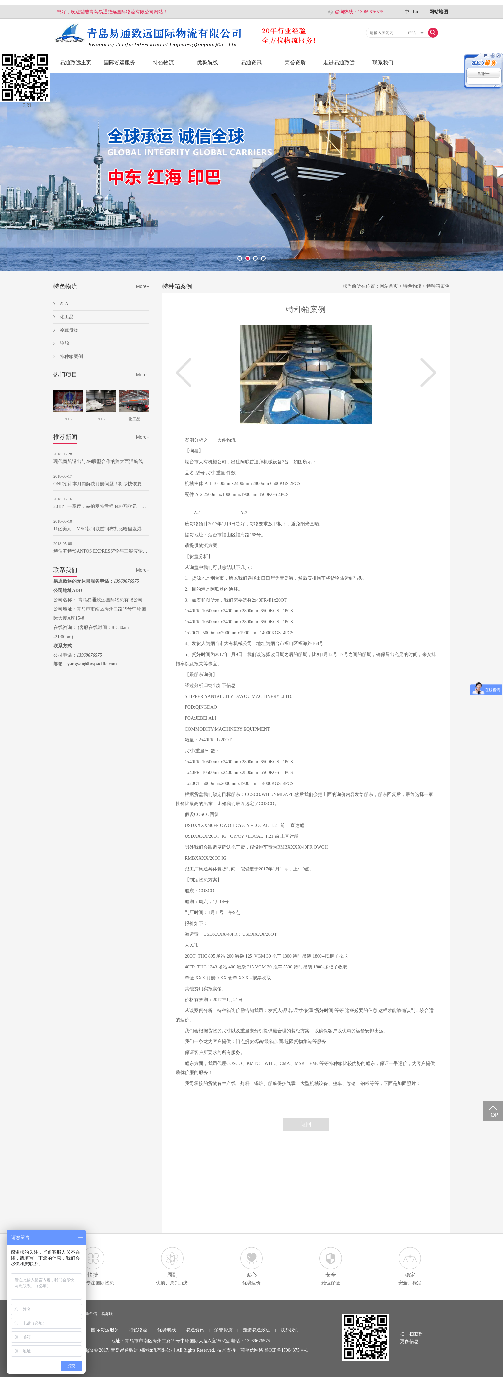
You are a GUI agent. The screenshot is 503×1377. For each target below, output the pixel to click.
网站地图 (438, 11)
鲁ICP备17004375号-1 (286, 1350)
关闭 (26, 105)
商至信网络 (251, 1350)
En (415, 11)
